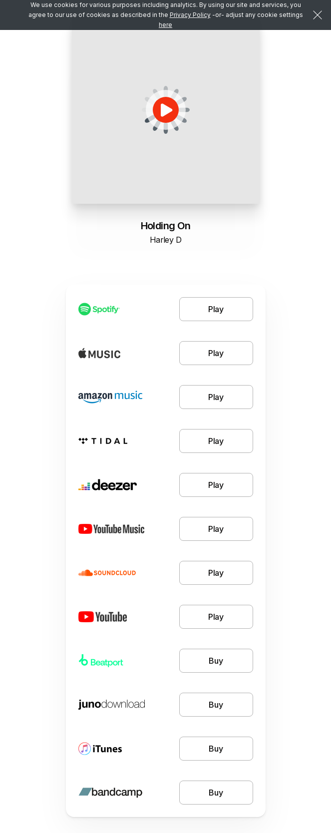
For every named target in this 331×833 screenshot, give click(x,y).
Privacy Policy (190, 14)
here (165, 24)
